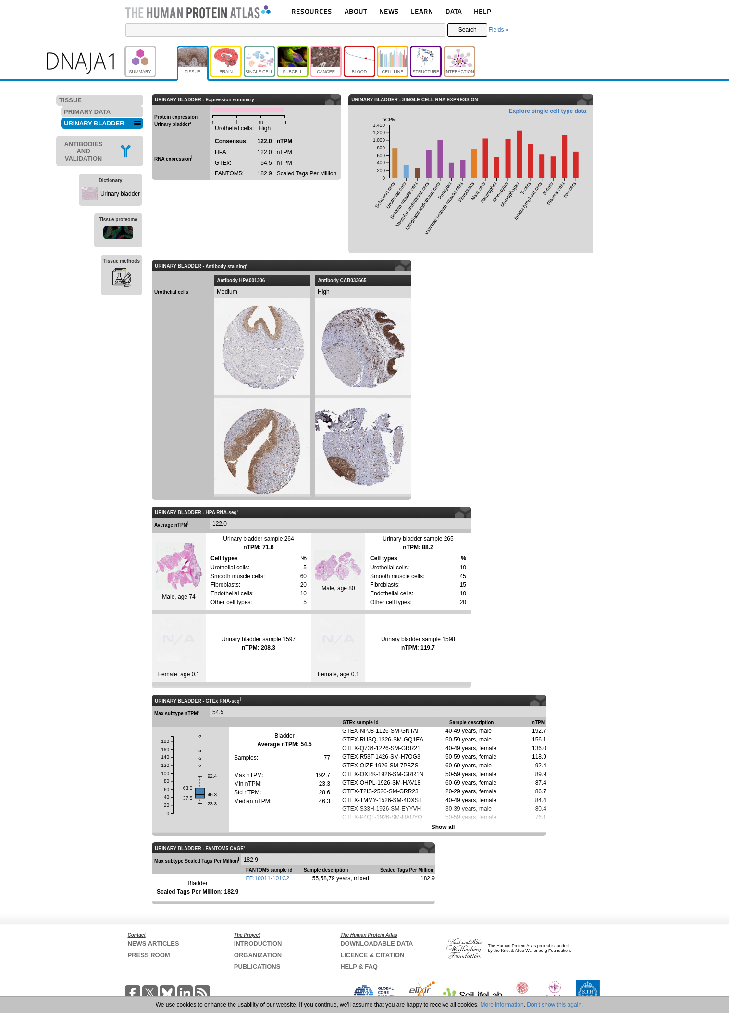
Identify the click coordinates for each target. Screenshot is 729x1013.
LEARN (422, 11)
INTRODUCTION (258, 943)
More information (502, 1004)
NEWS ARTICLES (153, 943)
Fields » (498, 29)
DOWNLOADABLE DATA (376, 943)
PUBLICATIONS (257, 966)
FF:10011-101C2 (268, 878)
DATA (453, 11)
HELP (482, 11)
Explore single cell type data (547, 111)
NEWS (389, 11)
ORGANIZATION (258, 955)
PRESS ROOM (149, 955)
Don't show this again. (555, 1004)
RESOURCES (311, 11)
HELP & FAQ (359, 966)
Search (467, 29)
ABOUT (356, 11)
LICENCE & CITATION (372, 955)
